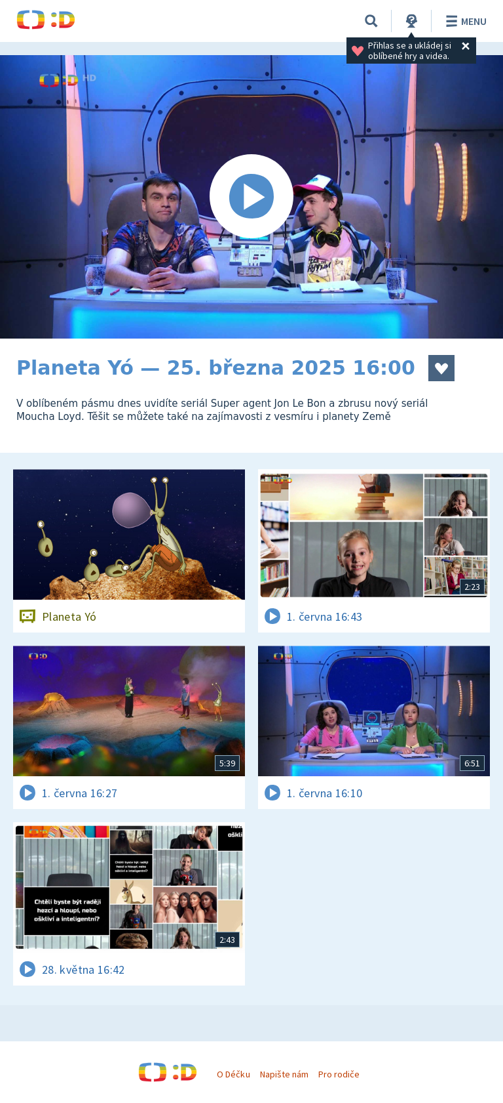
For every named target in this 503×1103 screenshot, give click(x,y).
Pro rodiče (339, 1074)
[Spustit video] (251, 197)
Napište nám (284, 1074)
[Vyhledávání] (371, 21)
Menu (464, 21)
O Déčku (233, 1074)
